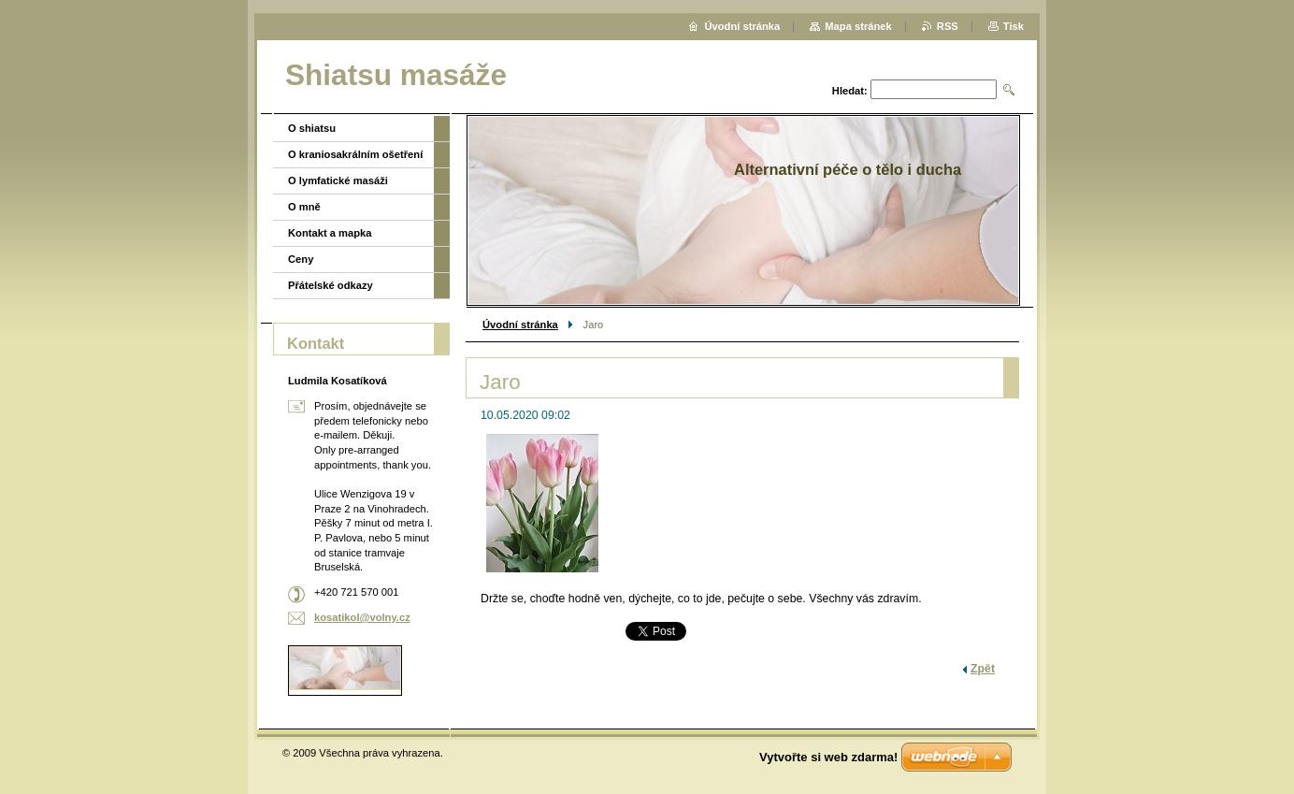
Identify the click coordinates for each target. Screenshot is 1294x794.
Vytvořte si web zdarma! (828, 757)
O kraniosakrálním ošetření (355, 154)
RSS (947, 26)
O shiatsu (312, 128)
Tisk (1013, 26)
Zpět (982, 668)
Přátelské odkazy (330, 285)
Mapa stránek (858, 26)
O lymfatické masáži (338, 180)
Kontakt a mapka (330, 232)
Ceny (300, 259)
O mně (304, 206)
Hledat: (850, 90)
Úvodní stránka (520, 324)
